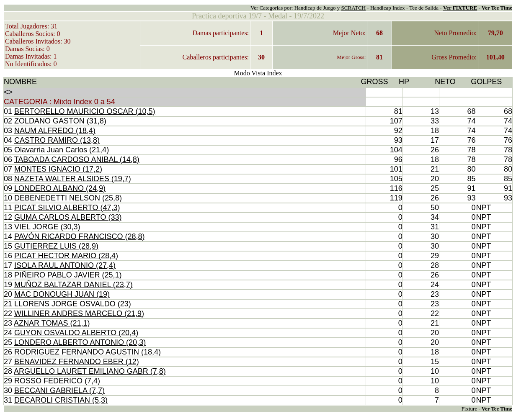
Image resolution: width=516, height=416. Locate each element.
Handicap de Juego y (317, 8)
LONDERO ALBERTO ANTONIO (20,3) (80, 342)
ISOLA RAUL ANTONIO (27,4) (65, 265)
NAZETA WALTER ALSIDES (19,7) (72, 179)
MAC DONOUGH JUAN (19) (62, 294)
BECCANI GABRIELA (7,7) (59, 390)
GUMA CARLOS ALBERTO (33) (67, 217)
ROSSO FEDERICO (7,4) (57, 381)
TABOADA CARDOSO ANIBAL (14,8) (76, 159)
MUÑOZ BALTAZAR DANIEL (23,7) (73, 284)
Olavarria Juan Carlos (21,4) (61, 150)
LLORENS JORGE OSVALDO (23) (72, 304)
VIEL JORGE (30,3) (47, 227)
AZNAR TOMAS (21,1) (52, 323)
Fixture (469, 409)
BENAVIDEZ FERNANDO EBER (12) (76, 361)
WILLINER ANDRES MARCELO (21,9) (79, 313)
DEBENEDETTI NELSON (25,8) (68, 198)
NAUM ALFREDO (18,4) (54, 130)
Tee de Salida (424, 8)
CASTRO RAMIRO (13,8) (57, 140)
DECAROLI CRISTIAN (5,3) (61, 400)
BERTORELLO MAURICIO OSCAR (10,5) (84, 111)
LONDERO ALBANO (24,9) (60, 188)
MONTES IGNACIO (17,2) (58, 169)
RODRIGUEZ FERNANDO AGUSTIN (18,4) (87, 352)
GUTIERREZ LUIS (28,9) (56, 246)
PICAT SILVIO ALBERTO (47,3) (67, 207)
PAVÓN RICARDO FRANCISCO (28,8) (79, 236)
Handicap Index (387, 8)
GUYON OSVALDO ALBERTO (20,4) (76, 333)
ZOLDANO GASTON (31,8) (60, 121)
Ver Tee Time (497, 8)
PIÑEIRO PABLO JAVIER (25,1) (67, 275)
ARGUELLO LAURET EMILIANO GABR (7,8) (90, 371)
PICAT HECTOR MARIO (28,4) (66, 256)
